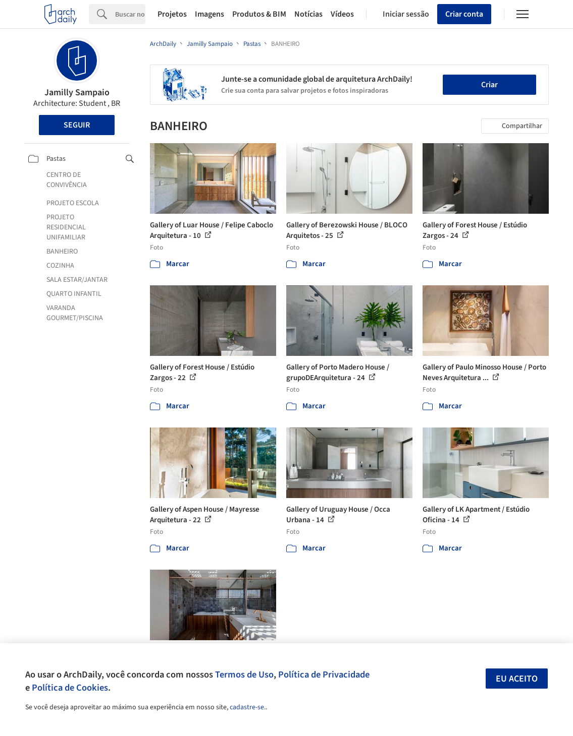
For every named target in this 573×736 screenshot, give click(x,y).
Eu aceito (517, 678)
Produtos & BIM (259, 14)
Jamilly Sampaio (77, 92)
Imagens (209, 14)
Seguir (77, 125)
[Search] (130, 14)
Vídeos (342, 14)
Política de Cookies (70, 687)
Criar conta (464, 14)
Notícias (308, 14)
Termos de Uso (244, 674)
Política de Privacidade (324, 674)
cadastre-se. (248, 707)
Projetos (172, 14)
